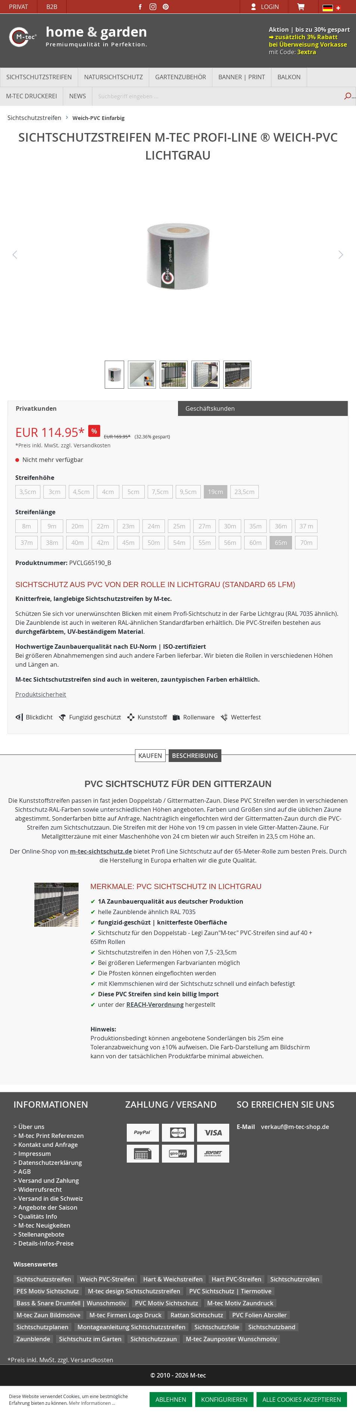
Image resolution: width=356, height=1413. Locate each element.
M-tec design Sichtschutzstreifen (134, 1291)
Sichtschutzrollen (294, 1279)
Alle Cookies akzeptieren (302, 1399)
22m (103, 526)
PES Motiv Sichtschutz (47, 1291)
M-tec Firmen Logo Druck (125, 1315)
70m (306, 543)
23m (128, 526)
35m (255, 526)
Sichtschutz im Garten (90, 1339)
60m (255, 543)
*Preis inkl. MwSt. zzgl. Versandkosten (63, 445)
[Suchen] (347, 96)
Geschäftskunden (210, 408)
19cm (215, 492)
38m (52, 543)
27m (205, 526)
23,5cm (244, 492)
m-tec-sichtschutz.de (101, 851)
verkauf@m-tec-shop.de (295, 1127)
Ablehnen (171, 1399)
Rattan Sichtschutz (197, 1315)
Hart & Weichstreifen (173, 1279)
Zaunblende (33, 1339)
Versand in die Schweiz (50, 1198)
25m (179, 526)
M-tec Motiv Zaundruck (240, 1303)
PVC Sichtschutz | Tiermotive (230, 1291)
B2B (51, 7)
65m (281, 543)
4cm (108, 492)
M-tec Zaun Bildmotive (48, 1315)
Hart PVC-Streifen (236, 1279)
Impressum (34, 1154)
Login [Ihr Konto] (270, 7)
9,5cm (188, 492)
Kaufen (150, 756)
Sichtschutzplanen (42, 1327)
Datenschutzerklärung (50, 1163)
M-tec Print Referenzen (51, 1136)
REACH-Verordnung (155, 1004)
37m (27, 543)
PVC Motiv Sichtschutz (166, 1303)
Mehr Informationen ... (92, 1403)
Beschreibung (195, 756)
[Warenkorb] (303, 6)
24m (154, 526)
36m (281, 526)
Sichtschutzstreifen (43, 1279)
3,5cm (27, 492)
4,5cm (81, 492)
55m (205, 543)
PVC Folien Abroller (259, 1315)
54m (179, 543)
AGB (24, 1171)
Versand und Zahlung (48, 1180)
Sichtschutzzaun (154, 1339)
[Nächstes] (341, 256)
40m (77, 543)
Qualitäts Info (37, 1216)
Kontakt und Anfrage (48, 1145)
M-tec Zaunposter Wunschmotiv (231, 1339)
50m (154, 543)
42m (103, 543)
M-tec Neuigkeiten (44, 1225)
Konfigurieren (224, 1399)
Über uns (31, 1127)
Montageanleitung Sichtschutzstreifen (131, 1327)
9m (51, 526)
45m (128, 543)
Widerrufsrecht (40, 1189)
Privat (18, 7)
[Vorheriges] (14, 256)
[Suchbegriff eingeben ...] (215, 96)
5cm (133, 492)
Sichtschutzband (271, 1327)
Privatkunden (36, 408)
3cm (55, 492)
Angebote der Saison (47, 1207)
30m (230, 526)
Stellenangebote (41, 1234)
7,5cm (160, 492)
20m (77, 526)
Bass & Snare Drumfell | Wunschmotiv (71, 1303)
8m (26, 526)
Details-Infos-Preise (46, 1243)
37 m (306, 526)
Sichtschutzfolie (216, 1327)
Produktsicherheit (40, 694)
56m (230, 543)
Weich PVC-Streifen (107, 1279)
